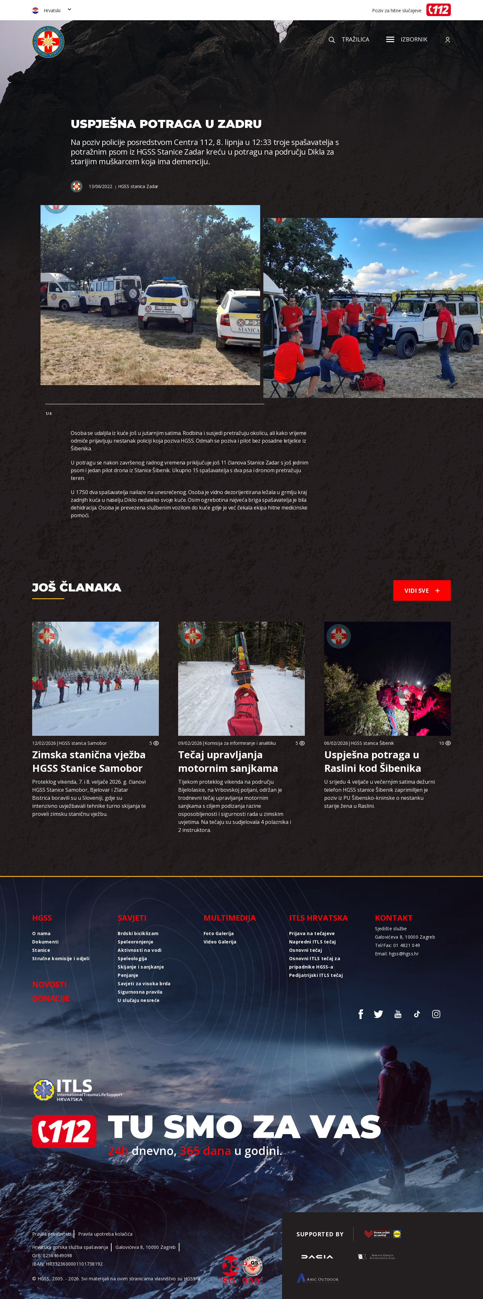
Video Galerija (220, 942)
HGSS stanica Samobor (83, 743)
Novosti (49, 984)
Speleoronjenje (135, 942)
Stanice (41, 950)
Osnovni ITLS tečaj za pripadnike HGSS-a (314, 962)
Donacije (50, 998)
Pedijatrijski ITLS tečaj (316, 975)
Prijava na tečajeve (312, 933)
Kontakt (394, 917)
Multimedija (230, 917)
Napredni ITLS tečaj (312, 942)
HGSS (42, 917)
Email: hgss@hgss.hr (397, 954)
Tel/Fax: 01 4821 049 (397, 945)
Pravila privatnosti (51, 1234)
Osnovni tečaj (305, 950)
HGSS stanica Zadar (138, 186)
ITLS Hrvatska (318, 917)
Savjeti (132, 917)
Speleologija (132, 958)
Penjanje (128, 975)
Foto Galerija (219, 933)
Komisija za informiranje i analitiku (240, 743)
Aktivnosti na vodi (139, 950)
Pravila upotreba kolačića (105, 1234)
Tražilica (349, 39)
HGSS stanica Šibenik (372, 743)
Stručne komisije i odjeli (60, 958)
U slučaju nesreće (138, 1000)
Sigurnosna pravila (140, 992)
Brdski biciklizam (138, 933)
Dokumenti (45, 942)
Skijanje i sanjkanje (141, 967)
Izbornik (406, 39)
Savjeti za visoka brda (144, 983)
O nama (41, 933)
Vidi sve (422, 590)
